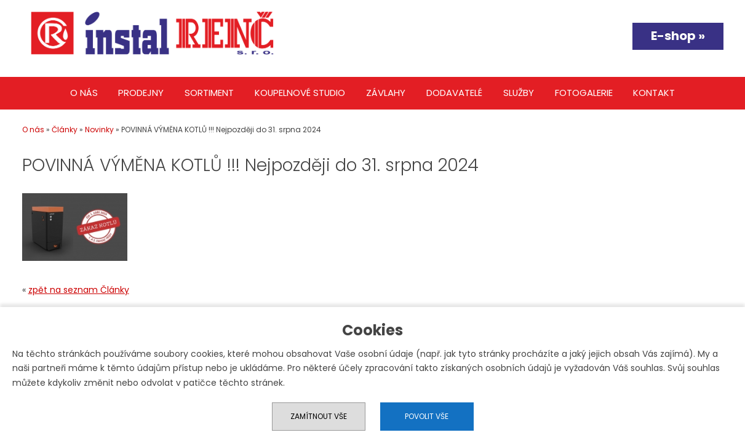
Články (65, 129)
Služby (518, 92)
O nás (84, 92)
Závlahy (385, 92)
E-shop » (678, 35)
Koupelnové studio (300, 92)
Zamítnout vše (318, 416)
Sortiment (209, 92)
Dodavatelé (454, 92)
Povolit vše (426, 416)
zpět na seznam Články (78, 290)
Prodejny (141, 92)
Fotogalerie (584, 92)
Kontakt (654, 92)
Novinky (99, 129)
